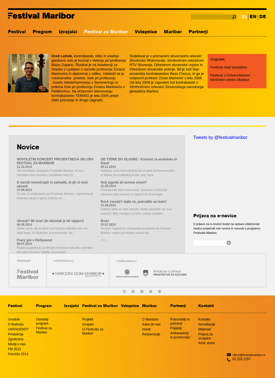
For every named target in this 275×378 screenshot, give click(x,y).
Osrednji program (42, 321)
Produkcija (15, 334)
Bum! (105, 221)
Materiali (204, 329)
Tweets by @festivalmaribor (220, 137)
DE (262, 17)
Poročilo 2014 (18, 354)
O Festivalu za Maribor (92, 331)
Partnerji (198, 32)
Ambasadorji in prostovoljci (180, 335)
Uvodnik (14, 319)
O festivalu (16, 324)
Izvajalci (68, 32)
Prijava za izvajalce (205, 336)
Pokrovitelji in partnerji (180, 321)
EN (253, 17)
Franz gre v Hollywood (34, 240)
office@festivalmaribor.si (248, 355)
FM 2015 (14, 349)
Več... (104, 240)
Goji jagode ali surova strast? (124, 182)
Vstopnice (146, 32)
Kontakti (206, 306)
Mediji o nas (17, 344)
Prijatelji (176, 328)
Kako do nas (151, 324)
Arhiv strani (206, 343)
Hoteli (146, 329)
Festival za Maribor (106, 32)
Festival (17, 32)
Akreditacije (206, 324)
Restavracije (151, 334)
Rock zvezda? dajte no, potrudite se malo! (133, 202)
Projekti (87, 319)
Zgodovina (15, 339)
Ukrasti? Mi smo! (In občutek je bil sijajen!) (50, 221)
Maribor (173, 32)
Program (42, 32)
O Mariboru (150, 319)
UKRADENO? (18, 329)
